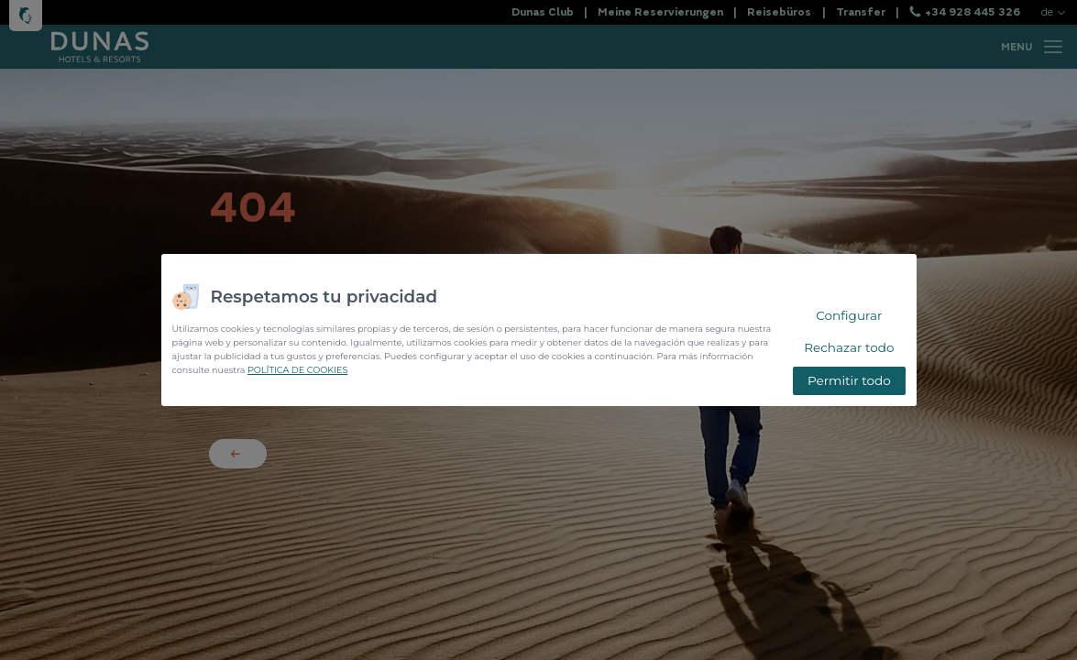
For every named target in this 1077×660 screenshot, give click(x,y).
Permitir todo (849, 380)
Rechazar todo (849, 347)
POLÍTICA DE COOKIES (297, 370)
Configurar (849, 315)
